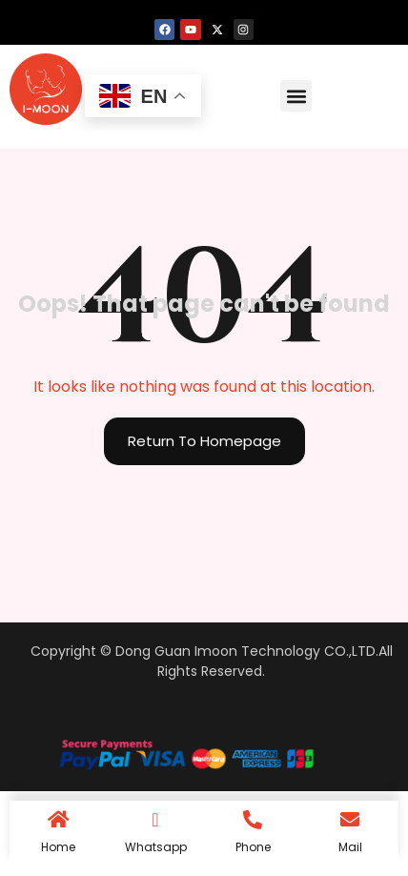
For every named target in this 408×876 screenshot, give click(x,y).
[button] (296, 96)
